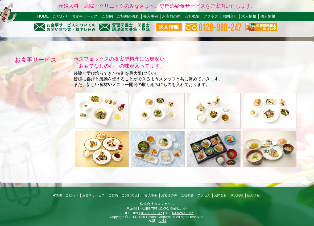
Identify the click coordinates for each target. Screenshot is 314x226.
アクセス (211, 16)
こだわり (60, 16)
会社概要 (192, 16)
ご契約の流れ (128, 16)
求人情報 (248, 16)
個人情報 (267, 16)
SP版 (163, 221)
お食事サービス (85, 16)
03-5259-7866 (182, 213)
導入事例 (150, 16)
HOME (43, 16)
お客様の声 (171, 16)
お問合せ (229, 16)
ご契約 (107, 16)
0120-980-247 (151, 213)
